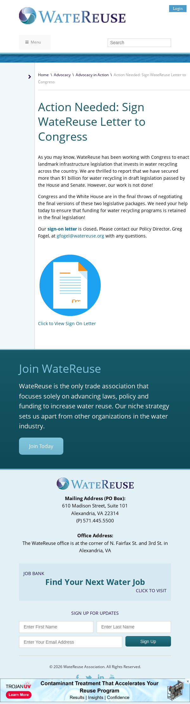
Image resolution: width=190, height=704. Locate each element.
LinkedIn (101, 677)
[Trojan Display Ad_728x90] (95, 700)
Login (178, 8)
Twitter (88, 677)
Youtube (112, 677)
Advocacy (62, 74)
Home (43, 74)
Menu (33, 42)
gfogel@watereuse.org (80, 236)
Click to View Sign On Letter (67, 323)
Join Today (41, 446)
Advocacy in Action (92, 74)
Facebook (77, 677)
